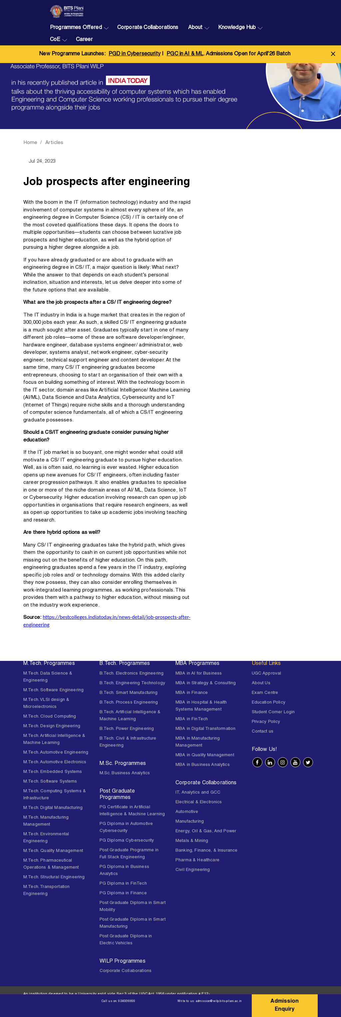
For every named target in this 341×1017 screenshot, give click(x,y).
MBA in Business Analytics (202, 765)
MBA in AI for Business (198, 674)
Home (31, 142)
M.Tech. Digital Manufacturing (53, 808)
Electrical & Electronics (198, 802)
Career (84, 40)
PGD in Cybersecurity (135, 54)
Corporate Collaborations (147, 28)
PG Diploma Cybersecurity (127, 841)
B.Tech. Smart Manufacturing (129, 693)
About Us (261, 683)
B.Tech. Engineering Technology (133, 683)
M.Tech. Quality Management (53, 851)
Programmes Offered (76, 28)
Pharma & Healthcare (197, 860)
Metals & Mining (191, 841)
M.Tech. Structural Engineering (54, 877)
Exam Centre (265, 693)
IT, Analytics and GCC (197, 793)
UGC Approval (266, 674)
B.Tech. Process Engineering (129, 703)
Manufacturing (189, 822)
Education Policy (268, 703)
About (195, 28)
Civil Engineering (192, 870)
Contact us (263, 732)
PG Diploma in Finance (123, 893)
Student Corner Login (273, 712)
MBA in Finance (191, 693)
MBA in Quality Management (204, 755)
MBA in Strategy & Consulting (205, 683)
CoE (55, 40)
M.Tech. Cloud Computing (49, 717)
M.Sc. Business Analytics (125, 773)
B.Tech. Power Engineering (127, 729)
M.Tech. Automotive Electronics (55, 762)
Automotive (186, 812)
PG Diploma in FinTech (123, 884)
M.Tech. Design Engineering (51, 726)
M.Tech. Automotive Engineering (56, 753)
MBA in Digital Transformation (205, 729)
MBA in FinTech (191, 719)
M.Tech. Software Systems (50, 782)
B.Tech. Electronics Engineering (132, 674)
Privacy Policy (266, 722)
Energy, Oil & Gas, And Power (205, 831)
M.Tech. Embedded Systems (52, 772)
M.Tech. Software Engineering (53, 690)
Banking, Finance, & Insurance (206, 851)
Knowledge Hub (237, 28)
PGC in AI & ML (185, 54)
